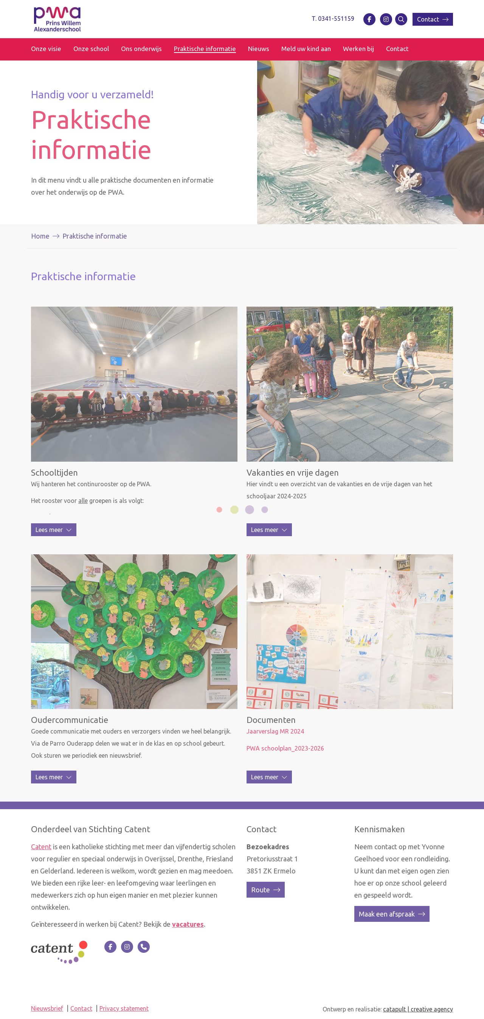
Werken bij (358, 48)
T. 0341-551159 (333, 18)
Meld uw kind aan (306, 48)
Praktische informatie (205, 48)
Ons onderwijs (141, 48)
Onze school (91, 48)
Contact (432, 19)
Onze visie (46, 48)
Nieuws (258, 48)
